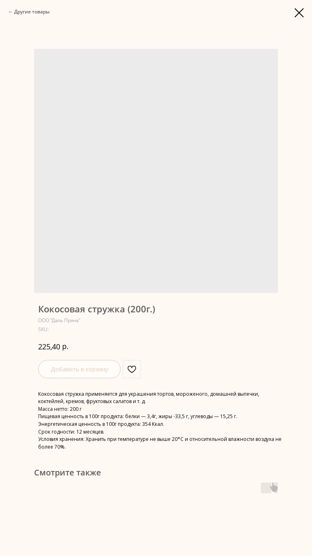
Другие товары (32, 11)
